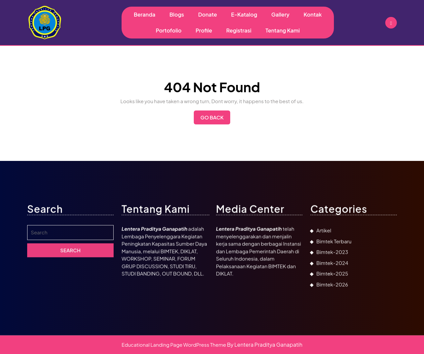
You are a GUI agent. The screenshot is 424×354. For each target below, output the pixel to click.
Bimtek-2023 (332, 316)
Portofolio (169, 30)
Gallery (280, 14)
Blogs (176, 14)
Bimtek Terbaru (333, 305)
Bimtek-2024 (332, 326)
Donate (207, 14)
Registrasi (238, 30)
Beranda (144, 14)
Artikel (323, 294)
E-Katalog (244, 14)
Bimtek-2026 (332, 348)
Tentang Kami (283, 30)
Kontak (312, 14)
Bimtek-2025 (332, 337)
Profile (204, 30)
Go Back (215, 119)
